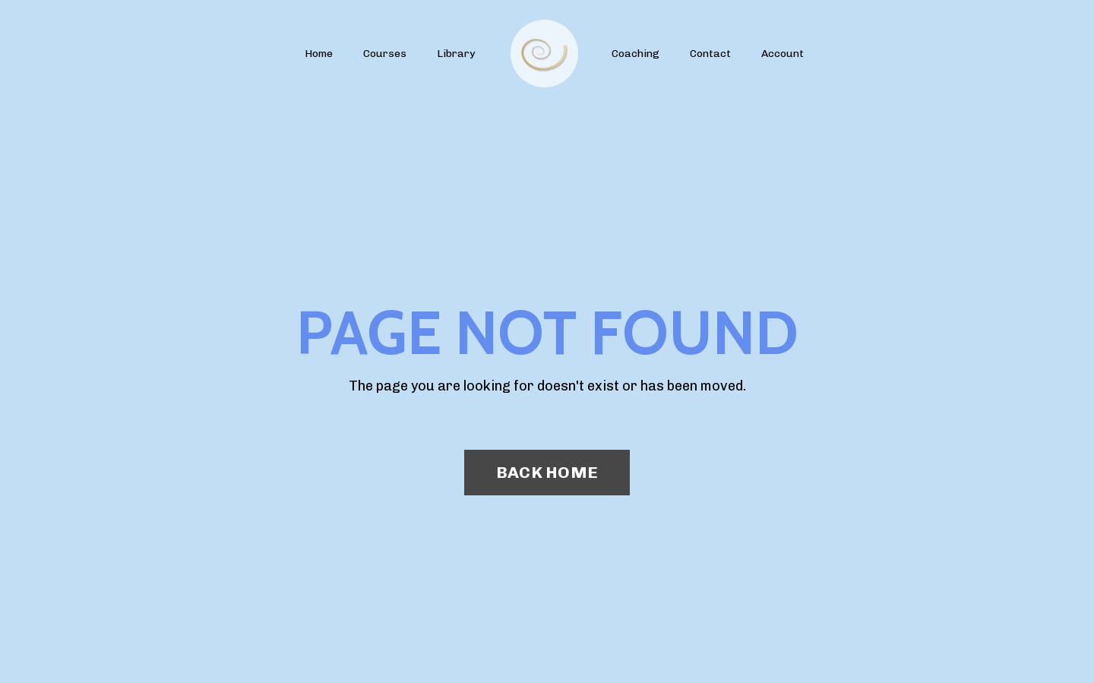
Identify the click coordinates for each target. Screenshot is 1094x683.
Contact (710, 53)
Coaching (635, 53)
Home (319, 53)
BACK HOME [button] (547, 472)
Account (782, 53)
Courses (384, 53)
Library (456, 53)
